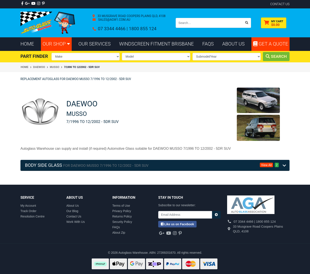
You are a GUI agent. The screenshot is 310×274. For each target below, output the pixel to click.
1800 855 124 (142, 28)
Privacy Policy (121, 211)
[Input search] (209, 23)
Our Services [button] (94, 44)
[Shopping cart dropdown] (274, 23)
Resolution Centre (32, 216)
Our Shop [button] (56, 44)
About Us (72, 205)
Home (27, 44)
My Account (28, 205)
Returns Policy (122, 216)
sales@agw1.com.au (113, 19)
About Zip (118, 232)
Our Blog (72, 211)
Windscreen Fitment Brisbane (156, 44)
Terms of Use (121, 205)
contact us (280, 4)
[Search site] (247, 23)
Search (276, 56)
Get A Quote (270, 44)
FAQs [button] (208, 44)
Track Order (28, 211)
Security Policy (122, 222)
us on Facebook (177, 224)
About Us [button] (233, 44)
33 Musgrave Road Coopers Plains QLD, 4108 (131, 16)
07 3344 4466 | (113, 28)
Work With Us (75, 222)
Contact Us (73, 216)
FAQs (116, 227)
